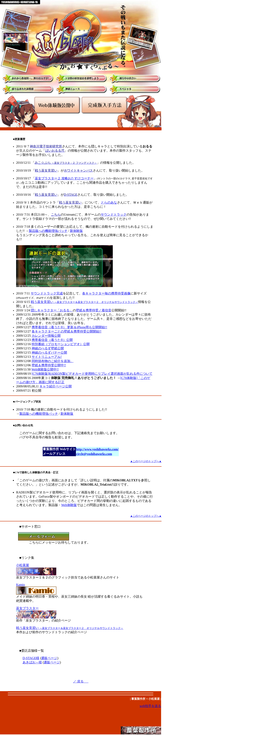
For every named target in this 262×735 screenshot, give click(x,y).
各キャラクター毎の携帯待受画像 (106, 293)
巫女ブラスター (27, 608)
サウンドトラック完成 (47, 293)
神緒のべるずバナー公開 (49, 352)
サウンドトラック (113, 214)
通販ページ (49, 658)
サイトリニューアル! (47, 356)
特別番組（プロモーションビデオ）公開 (61, 344)
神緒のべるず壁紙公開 (48, 348)
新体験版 (76, 231)
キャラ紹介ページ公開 (55, 386)
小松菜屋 (22, 565)
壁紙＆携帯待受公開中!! (49, 365)
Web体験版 (69, 505)
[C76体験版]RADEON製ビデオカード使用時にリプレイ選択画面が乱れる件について (92, 373)
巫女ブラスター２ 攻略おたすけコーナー (64, 178)
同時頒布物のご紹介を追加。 (53, 361)
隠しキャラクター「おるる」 (52, 310)
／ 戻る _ (80, 681)
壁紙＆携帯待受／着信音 (93, 310)
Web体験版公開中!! (45, 369)
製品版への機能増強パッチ (48, 231)
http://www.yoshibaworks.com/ (97, 449)
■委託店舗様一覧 (31, 650)
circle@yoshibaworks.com (94, 454)
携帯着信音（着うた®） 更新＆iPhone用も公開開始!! (69, 327)
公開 (46, 335)
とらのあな (109, 202)
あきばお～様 (32, 662)
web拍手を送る (150, 706)
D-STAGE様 (31, 658)
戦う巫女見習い (84, 302)
